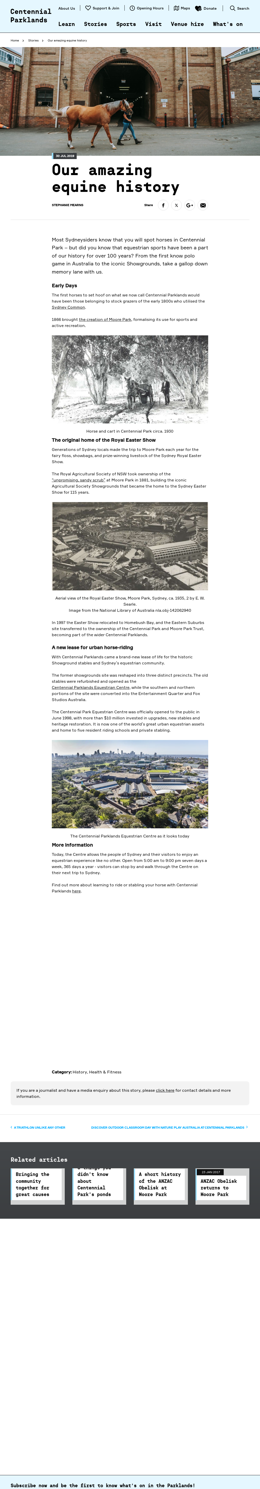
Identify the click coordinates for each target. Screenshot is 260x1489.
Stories (95, 24)
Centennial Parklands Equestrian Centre (90, 722)
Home (15, 40)
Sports (126, 24)
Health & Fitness (105, 1071)
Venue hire (187, 24)
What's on (228, 24)
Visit (153, 24)
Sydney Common (68, 341)
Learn (66, 24)
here (76, 925)
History (80, 1071)
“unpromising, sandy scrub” (78, 514)
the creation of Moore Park (105, 354)
